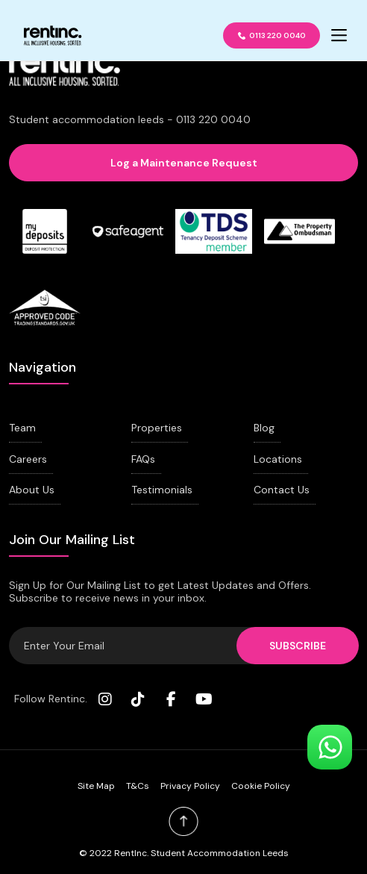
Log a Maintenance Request (183, 162)
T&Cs (137, 786)
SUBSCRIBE (297, 645)
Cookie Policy (260, 786)
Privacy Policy (190, 786)
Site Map (96, 786)
